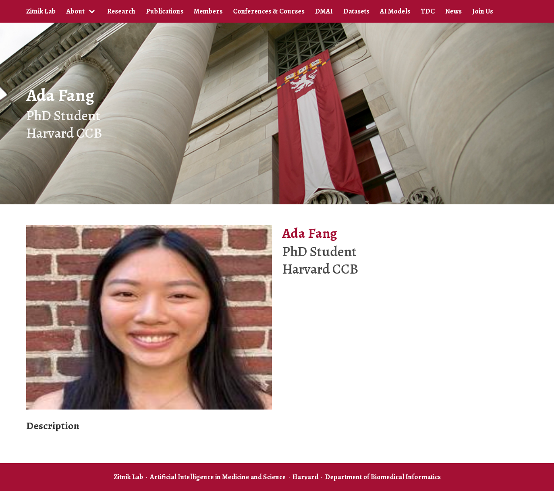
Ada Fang (60, 95)
